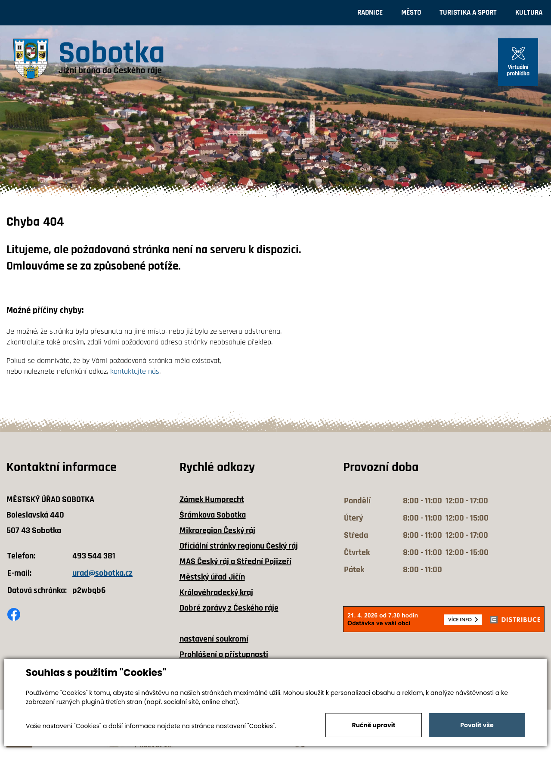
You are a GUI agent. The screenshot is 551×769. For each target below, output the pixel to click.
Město (411, 12)
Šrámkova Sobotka (213, 515)
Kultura (528, 12)
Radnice (370, 12)
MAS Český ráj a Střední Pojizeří (235, 561)
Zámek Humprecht (212, 499)
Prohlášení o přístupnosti (224, 654)
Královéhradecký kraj (216, 592)
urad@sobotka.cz (102, 573)
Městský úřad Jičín (212, 577)
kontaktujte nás (134, 371)
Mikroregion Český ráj (217, 530)
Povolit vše (476, 725)
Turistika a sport (468, 12)
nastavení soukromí (214, 639)
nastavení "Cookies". (246, 726)
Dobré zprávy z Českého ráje (229, 608)
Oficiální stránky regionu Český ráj (239, 546)
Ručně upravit (373, 725)
